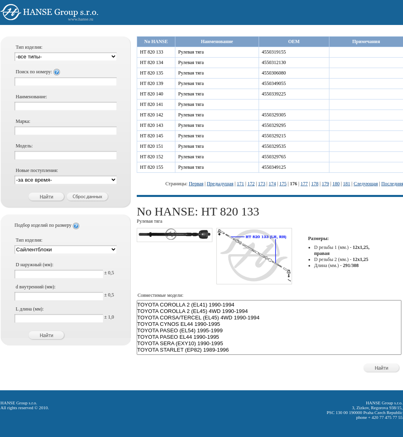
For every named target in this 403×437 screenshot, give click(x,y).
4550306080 (274, 73)
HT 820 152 (151, 156)
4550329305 (274, 115)
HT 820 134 (151, 62)
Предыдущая (220, 183)
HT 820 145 (151, 136)
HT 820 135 (151, 73)
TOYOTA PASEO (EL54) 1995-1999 (269, 330)
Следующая (366, 183)
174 (272, 183)
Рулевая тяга (191, 52)
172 (251, 183)
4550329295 (274, 125)
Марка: (23, 121)
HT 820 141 (151, 104)
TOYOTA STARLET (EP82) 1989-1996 (269, 350)
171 (240, 183)
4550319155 (274, 52)
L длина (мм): (30, 309)
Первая (196, 183)
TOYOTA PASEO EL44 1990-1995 (269, 337)
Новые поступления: (37, 170)
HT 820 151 (151, 146)
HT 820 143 (151, 125)
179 (325, 183)
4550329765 (274, 156)
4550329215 (274, 136)
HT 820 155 (151, 167)
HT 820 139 (151, 83)
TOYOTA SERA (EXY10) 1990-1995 (269, 343)
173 (261, 183)
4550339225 (274, 94)
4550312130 (274, 62)
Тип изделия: (29, 47)
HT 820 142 (151, 115)
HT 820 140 (151, 94)
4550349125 (274, 167)
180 (335, 183)
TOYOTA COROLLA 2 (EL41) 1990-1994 (269, 305)
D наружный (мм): (34, 264)
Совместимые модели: (160, 295)
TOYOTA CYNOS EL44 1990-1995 (269, 324)
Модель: (24, 146)
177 (304, 183)
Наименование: (31, 96)
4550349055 (274, 83)
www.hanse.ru (80, 19)
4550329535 (274, 146)
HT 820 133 (151, 52)
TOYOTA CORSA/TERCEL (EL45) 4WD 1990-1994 (269, 318)
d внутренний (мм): (36, 287)
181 (346, 183)
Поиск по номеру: (38, 72)
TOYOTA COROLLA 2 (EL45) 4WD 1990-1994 (269, 311)
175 (282, 183)
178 (315, 183)
